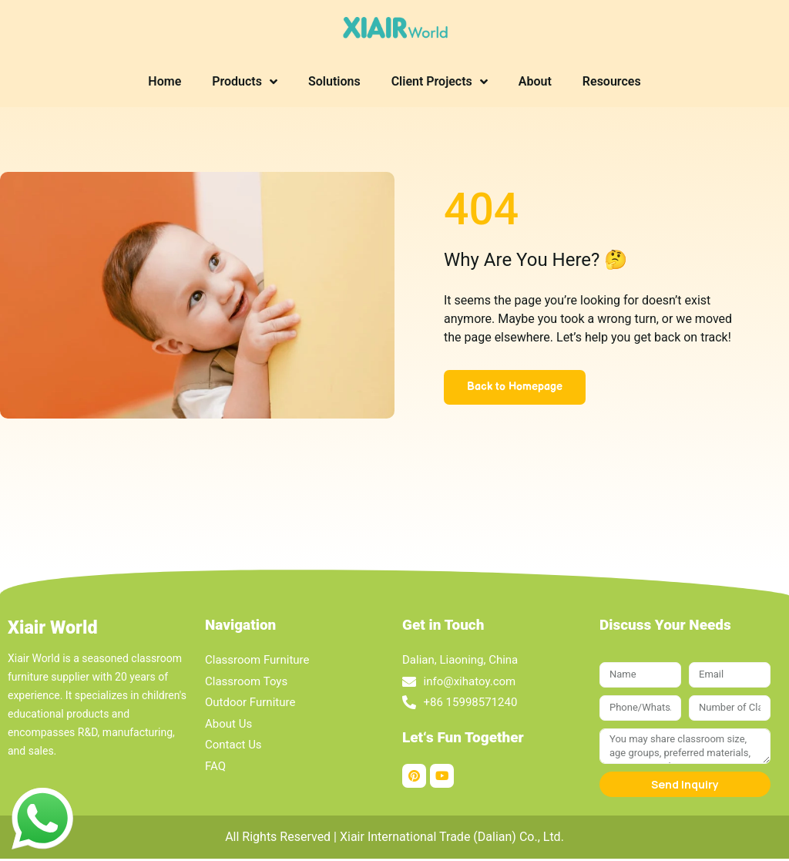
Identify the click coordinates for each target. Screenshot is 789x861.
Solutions (334, 81)
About (535, 81)
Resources (612, 81)
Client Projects (439, 82)
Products (244, 82)
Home (164, 81)
